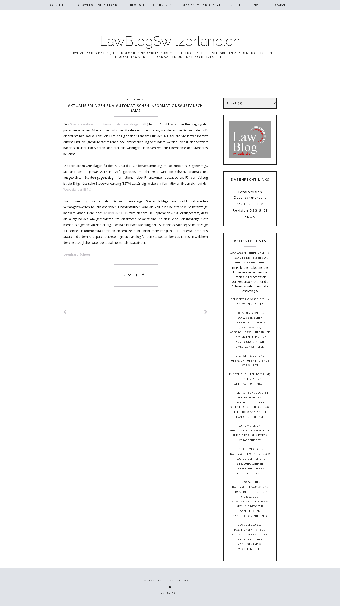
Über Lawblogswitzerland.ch (97, 5)
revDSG (243, 204)
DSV (259, 204)
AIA (205, 130)
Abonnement (163, 5)
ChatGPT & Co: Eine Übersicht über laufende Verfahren (250, 360)
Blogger (137, 5)
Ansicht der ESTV (116, 213)
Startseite (55, 5)
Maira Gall (170, 593)
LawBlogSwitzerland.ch (170, 41)
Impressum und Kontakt (202, 5)
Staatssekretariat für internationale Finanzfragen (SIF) (109, 124)
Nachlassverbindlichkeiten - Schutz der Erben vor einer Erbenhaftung (250, 257)
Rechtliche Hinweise (248, 5)
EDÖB (250, 216)
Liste (113, 130)
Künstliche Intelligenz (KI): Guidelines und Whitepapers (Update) (250, 379)
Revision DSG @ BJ (250, 210)
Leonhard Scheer (76, 254)
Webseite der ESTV (76, 189)
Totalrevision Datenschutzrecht (250, 195)
